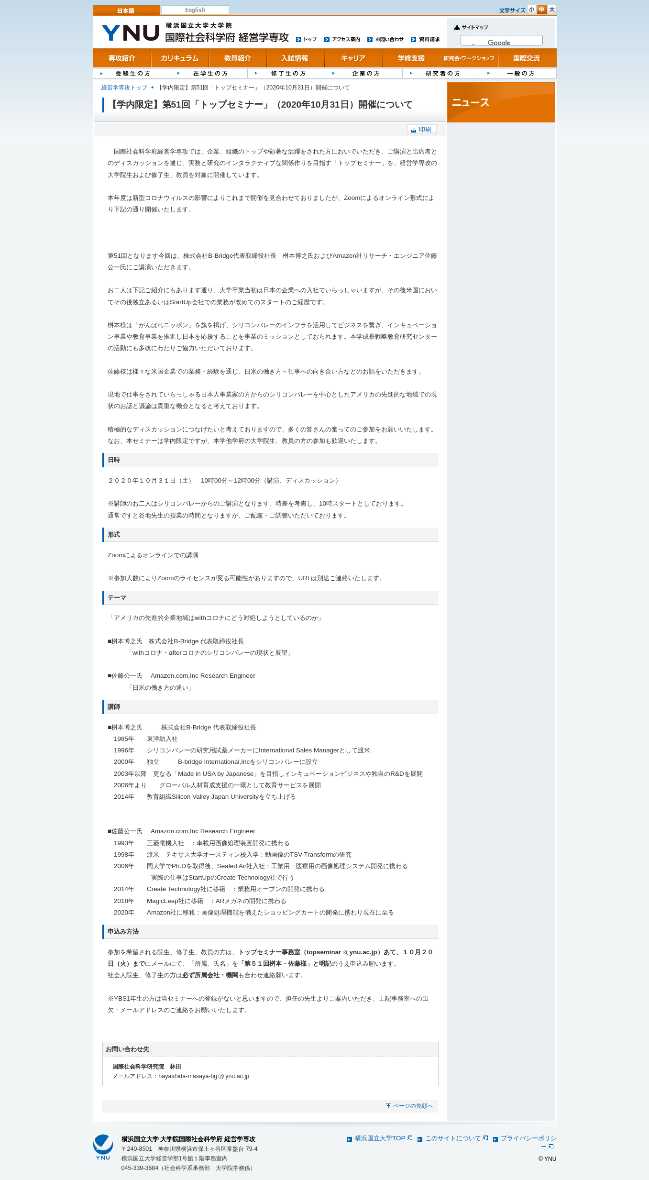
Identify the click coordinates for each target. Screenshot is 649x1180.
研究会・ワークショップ (469, 57)
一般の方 (518, 72)
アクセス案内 (341, 39)
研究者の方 (441, 72)
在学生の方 (208, 72)
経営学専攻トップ (124, 87)
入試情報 (295, 57)
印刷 (425, 129)
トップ (306, 39)
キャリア (353, 57)
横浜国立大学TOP (383, 1138)
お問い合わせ (385, 39)
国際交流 (527, 57)
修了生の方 (286, 72)
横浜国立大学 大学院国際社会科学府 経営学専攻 (188, 1139)
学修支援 (411, 57)
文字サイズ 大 (552, 9)
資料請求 (425, 39)
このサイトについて (456, 1138)
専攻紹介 (122, 57)
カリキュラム (180, 57)
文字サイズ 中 (542, 9)
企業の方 (363, 72)
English (195, 10)
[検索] (500, 43)
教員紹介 (237, 57)
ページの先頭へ (413, 1106)
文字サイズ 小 (532, 9)
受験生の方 (131, 72)
